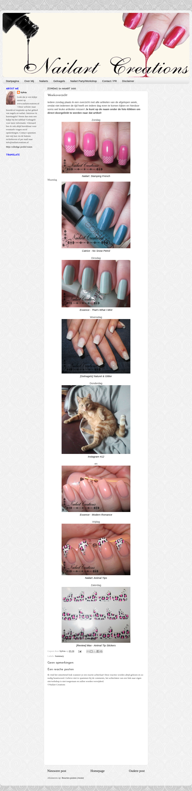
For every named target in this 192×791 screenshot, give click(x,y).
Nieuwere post (56, 771)
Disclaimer (128, 81)
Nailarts (43, 81)
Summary (59, 656)
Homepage (97, 771)
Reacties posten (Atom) (73, 778)
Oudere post (137, 771)
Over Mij (29, 81)
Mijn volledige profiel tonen (19, 147)
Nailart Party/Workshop (83, 81)
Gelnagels (59, 81)
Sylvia (23, 92)
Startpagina (12, 81)
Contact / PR (109, 81)
